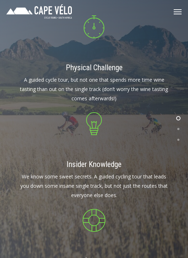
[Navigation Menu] (178, 11)
